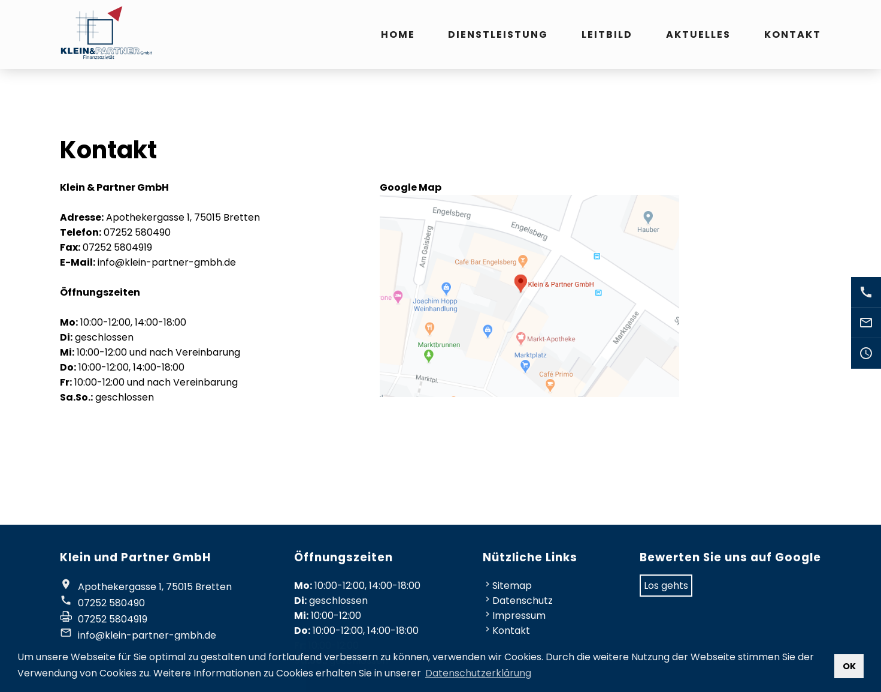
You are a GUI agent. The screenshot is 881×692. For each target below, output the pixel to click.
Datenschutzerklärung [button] (478, 673)
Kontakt (792, 34)
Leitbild (607, 34)
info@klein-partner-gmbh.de (147, 635)
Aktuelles (698, 34)
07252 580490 (111, 603)
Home (398, 34)
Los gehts (666, 585)
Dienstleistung (498, 34)
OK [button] (849, 666)
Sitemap (512, 585)
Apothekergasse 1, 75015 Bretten (155, 587)
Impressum (519, 615)
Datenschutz (522, 600)
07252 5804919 (112, 619)
